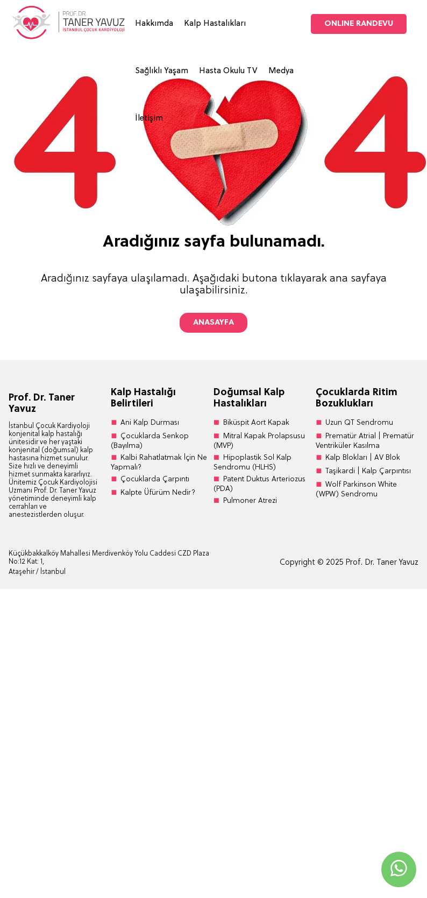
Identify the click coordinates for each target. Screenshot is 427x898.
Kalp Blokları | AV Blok (362, 458)
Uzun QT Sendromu (359, 423)
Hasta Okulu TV (228, 71)
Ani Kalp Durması (149, 423)
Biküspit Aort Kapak (256, 423)
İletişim (149, 118)
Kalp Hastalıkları (215, 24)
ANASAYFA (213, 322)
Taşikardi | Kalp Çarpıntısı (368, 471)
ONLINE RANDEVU (358, 24)
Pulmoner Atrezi (250, 501)
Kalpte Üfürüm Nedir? (157, 493)
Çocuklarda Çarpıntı (154, 479)
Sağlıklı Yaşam (161, 71)
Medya (281, 71)
